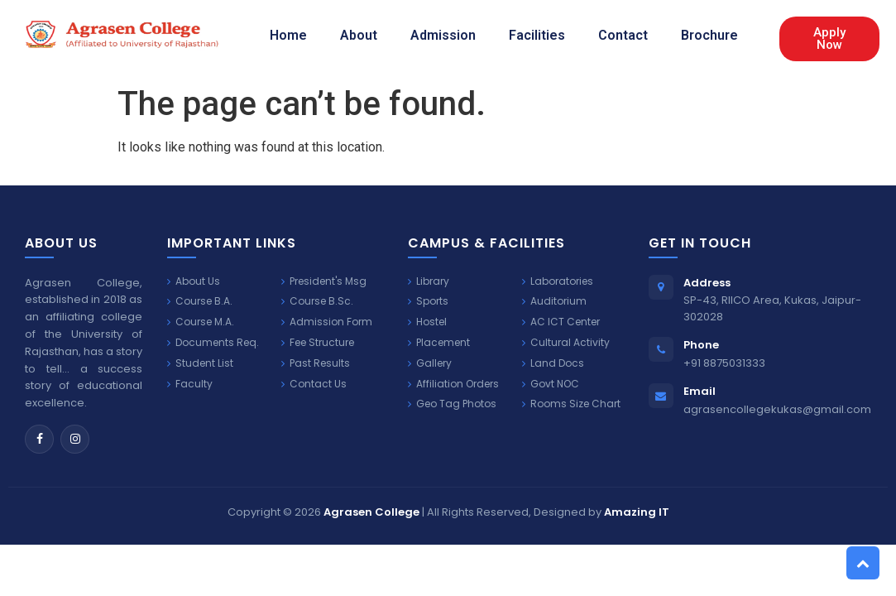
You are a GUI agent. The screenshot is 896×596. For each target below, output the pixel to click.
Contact (623, 35)
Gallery (430, 363)
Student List (200, 363)
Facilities (537, 35)
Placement (439, 342)
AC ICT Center (561, 322)
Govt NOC (550, 384)
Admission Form (326, 322)
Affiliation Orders (453, 384)
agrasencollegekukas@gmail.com (777, 409)
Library (428, 281)
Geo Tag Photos (452, 404)
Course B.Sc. (317, 301)
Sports (428, 301)
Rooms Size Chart (571, 404)
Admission (443, 35)
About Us (193, 281)
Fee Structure (317, 342)
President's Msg (324, 281)
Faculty (190, 384)
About (358, 35)
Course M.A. (200, 322)
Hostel (427, 322)
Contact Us (314, 384)
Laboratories (557, 281)
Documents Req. (213, 342)
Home (288, 35)
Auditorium (554, 301)
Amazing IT (636, 512)
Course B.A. (199, 301)
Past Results (315, 363)
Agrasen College (371, 512)
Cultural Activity (566, 342)
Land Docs (553, 363)
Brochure (709, 35)
